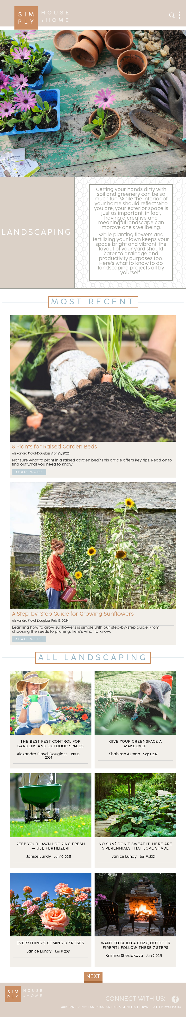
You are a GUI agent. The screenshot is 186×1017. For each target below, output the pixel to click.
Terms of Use (148, 1007)
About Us (103, 1007)
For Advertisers (124, 1007)
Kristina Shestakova (124, 956)
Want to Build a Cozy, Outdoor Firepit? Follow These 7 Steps (135, 945)
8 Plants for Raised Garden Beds (54, 446)
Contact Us (86, 1007)
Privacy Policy (171, 1007)
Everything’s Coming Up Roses (50, 943)
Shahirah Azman (124, 754)
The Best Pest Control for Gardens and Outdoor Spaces (50, 744)
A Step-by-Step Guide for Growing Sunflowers (73, 614)
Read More (29, 471)
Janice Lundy (38, 856)
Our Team (68, 1007)
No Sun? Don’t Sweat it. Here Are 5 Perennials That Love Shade (135, 846)
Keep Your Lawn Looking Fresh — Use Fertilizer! (50, 846)
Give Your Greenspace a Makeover (135, 744)
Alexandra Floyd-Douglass (31, 453)
